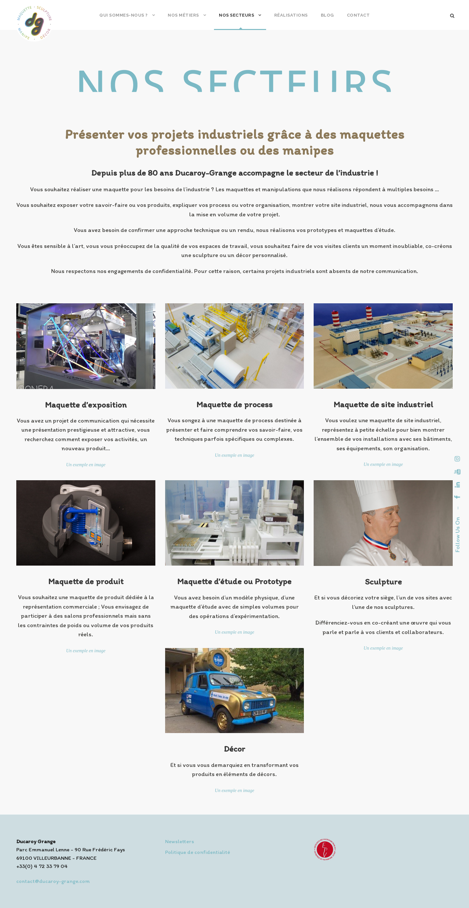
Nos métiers (183, 15)
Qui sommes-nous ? (123, 15)
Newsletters (179, 841)
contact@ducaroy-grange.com (53, 881)
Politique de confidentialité (197, 852)
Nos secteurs (236, 15)
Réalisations (291, 15)
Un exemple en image (86, 464)
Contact (358, 15)
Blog (327, 15)
